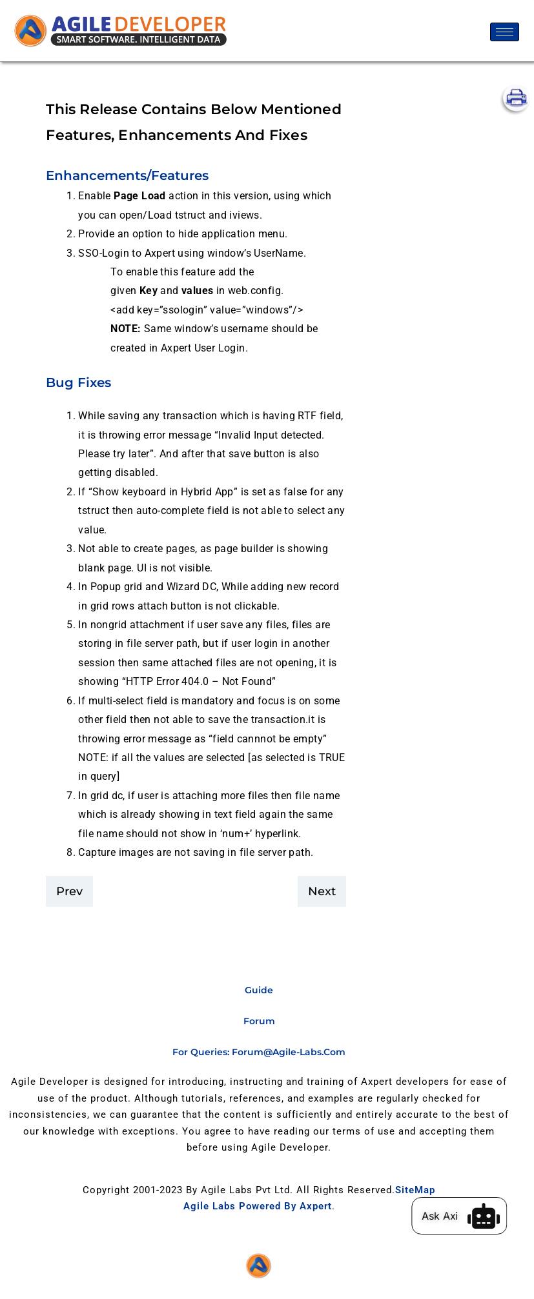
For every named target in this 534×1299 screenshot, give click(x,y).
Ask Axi (448, 1215)
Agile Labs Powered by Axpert (257, 1206)
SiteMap (415, 1190)
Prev (69, 891)
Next (322, 891)
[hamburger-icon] (504, 32)
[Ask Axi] (492, 1216)
